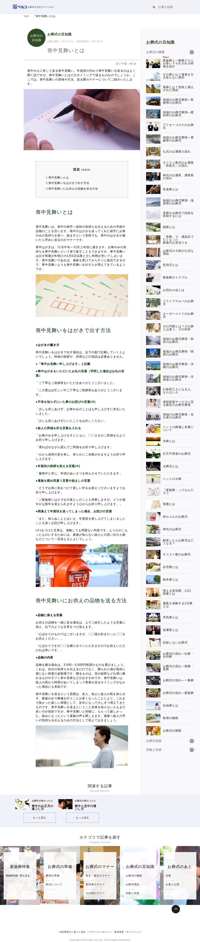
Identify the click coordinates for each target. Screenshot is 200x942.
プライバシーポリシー (100, 932)
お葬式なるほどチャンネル (34, 7)
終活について (54, 884)
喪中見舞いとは (57, 177)
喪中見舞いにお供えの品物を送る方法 (72, 188)
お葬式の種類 (134, 875)
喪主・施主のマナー (98, 875)
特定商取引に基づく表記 (73, 932)
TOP (26, 16)
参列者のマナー (95, 884)
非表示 (86, 170)
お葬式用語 (132, 884)
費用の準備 (52, 875)
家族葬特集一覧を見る (18, 875)
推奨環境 (119, 932)
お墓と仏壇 (172, 884)
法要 (168, 875)
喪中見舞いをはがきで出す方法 (67, 182)
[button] (154, 7)
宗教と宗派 (132, 893)
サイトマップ (133, 932)
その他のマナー (95, 893)
